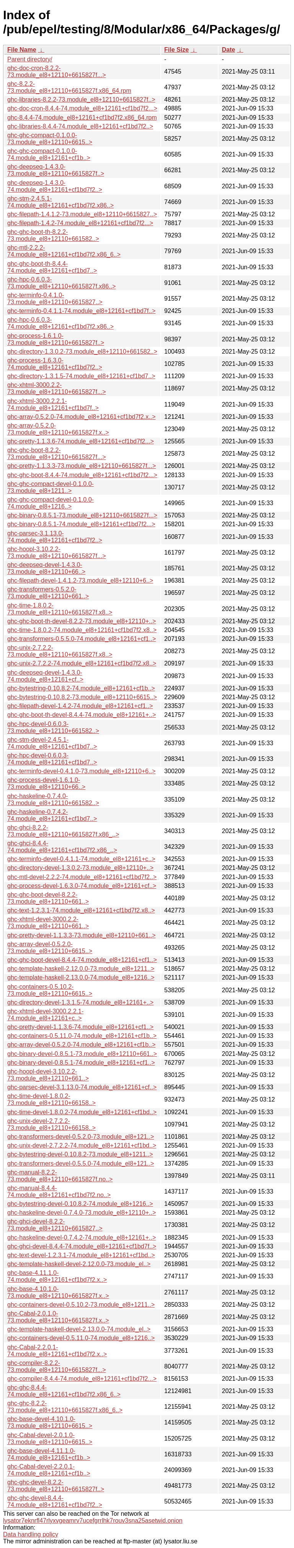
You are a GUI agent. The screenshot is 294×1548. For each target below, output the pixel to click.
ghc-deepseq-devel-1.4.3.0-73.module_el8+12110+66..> (46, 568)
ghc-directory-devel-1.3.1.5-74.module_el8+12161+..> (80, 1002)
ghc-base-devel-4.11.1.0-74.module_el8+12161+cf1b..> (48, 1454)
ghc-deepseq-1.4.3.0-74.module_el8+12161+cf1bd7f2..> (54, 186)
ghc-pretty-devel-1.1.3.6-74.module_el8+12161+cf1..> (80, 1027)
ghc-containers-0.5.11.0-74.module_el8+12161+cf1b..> (82, 1036)
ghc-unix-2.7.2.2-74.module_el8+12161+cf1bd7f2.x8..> (81, 663)
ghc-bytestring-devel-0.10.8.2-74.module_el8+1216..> (80, 1204)
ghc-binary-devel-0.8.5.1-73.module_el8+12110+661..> (82, 1054)
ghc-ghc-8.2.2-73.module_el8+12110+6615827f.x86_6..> (64, 1406)
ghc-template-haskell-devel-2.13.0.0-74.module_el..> (78, 1329)
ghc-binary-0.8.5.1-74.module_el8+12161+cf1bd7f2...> (81, 524)
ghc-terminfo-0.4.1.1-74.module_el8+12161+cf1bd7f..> (81, 311)
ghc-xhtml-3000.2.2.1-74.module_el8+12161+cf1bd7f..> (53, 404)
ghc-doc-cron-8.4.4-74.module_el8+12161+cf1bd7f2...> (82, 108)
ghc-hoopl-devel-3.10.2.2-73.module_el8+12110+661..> (48, 1075)
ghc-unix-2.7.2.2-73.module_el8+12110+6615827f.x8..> (59, 651)
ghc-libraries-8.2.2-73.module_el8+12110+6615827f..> (81, 99)
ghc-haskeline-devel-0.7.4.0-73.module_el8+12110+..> (81, 1212)
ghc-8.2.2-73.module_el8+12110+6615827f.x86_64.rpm (69, 87)
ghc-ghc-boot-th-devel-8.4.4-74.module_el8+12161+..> (81, 714)
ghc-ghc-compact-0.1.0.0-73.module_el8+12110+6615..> (49, 138)
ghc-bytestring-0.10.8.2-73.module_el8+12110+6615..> (82, 697)
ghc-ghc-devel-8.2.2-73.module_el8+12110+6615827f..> (55, 1485)
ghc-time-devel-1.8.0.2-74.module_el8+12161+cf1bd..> (82, 1112)
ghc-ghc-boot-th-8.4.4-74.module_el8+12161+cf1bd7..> (52, 267)
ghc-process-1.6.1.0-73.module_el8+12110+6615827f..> (55, 339)
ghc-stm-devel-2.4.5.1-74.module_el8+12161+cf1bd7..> (52, 743)
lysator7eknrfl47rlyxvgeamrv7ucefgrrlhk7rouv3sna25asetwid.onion (93, 1520)
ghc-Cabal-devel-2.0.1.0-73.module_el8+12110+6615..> (49, 1438)
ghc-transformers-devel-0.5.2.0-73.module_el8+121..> (80, 1136)
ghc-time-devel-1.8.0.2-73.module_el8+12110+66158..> (51, 1099)
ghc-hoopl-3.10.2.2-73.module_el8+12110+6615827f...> (56, 552)
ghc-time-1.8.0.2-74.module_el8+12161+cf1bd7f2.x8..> (82, 630)
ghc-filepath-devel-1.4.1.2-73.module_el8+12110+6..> (80, 580)
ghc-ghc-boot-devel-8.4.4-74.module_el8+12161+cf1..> (82, 960)
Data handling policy (30, 1534)
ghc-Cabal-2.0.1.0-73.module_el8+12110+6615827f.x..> (58, 1317)
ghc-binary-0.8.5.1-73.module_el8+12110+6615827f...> (82, 515)
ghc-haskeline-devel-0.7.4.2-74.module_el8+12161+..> (81, 1237)
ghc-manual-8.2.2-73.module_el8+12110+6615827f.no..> (60, 1175)
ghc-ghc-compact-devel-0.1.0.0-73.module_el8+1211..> (50, 487)
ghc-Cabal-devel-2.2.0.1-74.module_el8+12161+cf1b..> (48, 1470)
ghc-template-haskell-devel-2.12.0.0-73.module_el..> (78, 1264)
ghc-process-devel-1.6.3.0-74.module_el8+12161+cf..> (81, 886)
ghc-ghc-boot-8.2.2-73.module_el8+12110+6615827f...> (56, 453)
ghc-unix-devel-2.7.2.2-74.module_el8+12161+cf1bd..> (81, 1145)
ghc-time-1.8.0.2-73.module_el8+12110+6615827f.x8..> (59, 609)
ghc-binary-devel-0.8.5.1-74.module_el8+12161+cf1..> (81, 1062)
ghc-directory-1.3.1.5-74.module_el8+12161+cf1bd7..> (81, 376)
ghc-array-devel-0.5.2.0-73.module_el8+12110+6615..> (49, 947)
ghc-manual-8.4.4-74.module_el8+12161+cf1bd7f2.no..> (59, 1191)
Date (228, 49)
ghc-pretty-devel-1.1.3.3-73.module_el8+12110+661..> (81, 935)
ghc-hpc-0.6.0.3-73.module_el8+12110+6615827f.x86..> (61, 283)
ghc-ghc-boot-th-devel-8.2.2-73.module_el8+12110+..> (81, 621)
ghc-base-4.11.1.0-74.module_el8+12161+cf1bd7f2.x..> (57, 1276)
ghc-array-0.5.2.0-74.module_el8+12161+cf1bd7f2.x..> (81, 416)
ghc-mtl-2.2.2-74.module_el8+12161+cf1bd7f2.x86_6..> (64, 251)
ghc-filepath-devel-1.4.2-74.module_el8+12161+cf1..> (80, 706)
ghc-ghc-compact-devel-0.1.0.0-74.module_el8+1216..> (50, 503)
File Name (21, 49)
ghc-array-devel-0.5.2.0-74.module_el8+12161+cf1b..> (81, 1044)
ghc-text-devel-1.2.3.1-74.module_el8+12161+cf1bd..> (81, 1255)
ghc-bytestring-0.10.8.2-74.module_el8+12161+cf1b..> (81, 688)
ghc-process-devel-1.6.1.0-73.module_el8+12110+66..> (46, 783)
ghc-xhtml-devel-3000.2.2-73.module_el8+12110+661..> (48, 922)
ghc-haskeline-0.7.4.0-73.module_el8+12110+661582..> (53, 799)
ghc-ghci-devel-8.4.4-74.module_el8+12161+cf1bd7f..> (81, 1246)
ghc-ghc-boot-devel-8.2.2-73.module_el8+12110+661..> (48, 898)
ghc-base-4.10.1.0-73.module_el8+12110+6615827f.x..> (58, 1292)
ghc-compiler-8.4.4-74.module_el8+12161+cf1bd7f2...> (82, 1378)
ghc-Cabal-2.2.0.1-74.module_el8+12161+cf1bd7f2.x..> (57, 1350)
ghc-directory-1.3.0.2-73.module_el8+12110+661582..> (82, 351)
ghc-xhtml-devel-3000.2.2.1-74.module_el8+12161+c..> (45, 1014)
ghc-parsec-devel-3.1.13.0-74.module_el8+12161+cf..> (82, 1087)
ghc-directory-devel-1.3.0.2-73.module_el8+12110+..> (80, 868)
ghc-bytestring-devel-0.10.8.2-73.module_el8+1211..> (80, 1154)
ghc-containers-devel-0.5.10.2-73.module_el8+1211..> (81, 1304)
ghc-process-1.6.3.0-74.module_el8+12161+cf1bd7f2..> (54, 364)
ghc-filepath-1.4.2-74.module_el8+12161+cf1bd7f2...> (80, 223)
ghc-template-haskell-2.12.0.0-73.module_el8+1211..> (80, 968)
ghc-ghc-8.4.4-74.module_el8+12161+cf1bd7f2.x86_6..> (64, 1391)
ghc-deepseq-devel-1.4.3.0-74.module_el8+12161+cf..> (45, 676)
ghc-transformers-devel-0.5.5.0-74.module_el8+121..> (80, 1163)
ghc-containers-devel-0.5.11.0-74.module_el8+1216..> (81, 1338)
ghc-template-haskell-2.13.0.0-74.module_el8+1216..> (80, 977)
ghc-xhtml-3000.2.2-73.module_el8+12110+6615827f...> (56, 388)
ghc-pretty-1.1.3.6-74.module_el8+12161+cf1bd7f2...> (80, 441)
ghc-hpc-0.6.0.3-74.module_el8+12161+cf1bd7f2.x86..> (60, 323)
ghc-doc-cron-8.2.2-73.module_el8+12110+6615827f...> (56, 71)
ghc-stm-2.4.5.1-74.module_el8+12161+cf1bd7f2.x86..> (60, 202)
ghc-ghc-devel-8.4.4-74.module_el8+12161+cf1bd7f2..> (54, 1501)
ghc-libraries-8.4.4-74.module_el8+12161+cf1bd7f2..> (80, 126)
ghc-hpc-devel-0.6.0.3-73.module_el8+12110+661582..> (53, 727)
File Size (176, 49)
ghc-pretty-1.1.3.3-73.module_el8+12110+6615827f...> (81, 466)
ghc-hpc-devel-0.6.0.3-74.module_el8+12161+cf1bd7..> (52, 759)
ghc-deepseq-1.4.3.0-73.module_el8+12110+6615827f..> (55, 170)
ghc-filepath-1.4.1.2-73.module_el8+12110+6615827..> (82, 214)
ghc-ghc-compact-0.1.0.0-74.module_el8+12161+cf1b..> (48, 154)
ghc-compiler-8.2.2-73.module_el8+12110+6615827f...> (56, 1366)
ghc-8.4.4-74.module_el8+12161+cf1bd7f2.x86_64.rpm (82, 117)
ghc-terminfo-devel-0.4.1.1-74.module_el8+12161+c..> (81, 859)
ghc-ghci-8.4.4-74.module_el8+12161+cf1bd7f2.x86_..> (62, 846)
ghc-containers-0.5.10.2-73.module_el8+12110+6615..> (49, 990)
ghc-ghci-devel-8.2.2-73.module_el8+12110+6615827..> (55, 1225)
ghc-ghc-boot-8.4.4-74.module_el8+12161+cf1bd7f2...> (82, 475)
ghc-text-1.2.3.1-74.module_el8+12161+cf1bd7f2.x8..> (81, 910)
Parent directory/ (29, 59)
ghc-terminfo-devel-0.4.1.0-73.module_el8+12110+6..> (81, 771)
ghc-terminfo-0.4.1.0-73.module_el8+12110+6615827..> (55, 298)
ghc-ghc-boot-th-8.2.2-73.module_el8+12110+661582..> (53, 235)
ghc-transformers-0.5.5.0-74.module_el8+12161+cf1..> (81, 639)
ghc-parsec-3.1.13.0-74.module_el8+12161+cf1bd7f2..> (54, 536)
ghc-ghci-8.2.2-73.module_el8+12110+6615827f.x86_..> (63, 831)
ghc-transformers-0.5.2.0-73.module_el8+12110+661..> (48, 592)
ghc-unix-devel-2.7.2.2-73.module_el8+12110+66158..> (51, 1124)
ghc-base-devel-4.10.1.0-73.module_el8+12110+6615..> (49, 1422)
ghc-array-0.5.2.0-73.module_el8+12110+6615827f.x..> (58, 429)
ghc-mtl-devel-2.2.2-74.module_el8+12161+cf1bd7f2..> (82, 877)
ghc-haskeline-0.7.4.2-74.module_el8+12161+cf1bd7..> (52, 815)
